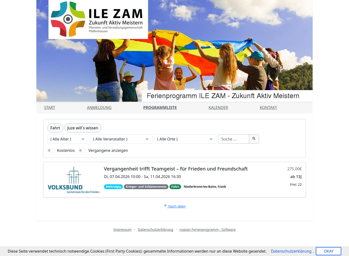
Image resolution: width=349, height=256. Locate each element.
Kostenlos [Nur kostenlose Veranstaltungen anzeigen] (66, 150)
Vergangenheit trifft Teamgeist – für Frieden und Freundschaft (176, 168)
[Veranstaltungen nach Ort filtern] (185, 139)
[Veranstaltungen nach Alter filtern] (67, 139)
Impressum (122, 229)
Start (49, 107)
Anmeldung (99, 107)
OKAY (328, 251)
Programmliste (160, 107)
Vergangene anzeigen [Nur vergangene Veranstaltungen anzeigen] (108, 150)
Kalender (218, 107)
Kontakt (268, 107)
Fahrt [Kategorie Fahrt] (55, 128)
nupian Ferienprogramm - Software (207, 229)
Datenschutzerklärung (155, 229)
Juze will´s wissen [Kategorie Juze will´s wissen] (82, 128)
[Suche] (233, 139)
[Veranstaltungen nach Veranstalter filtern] (121, 139)
